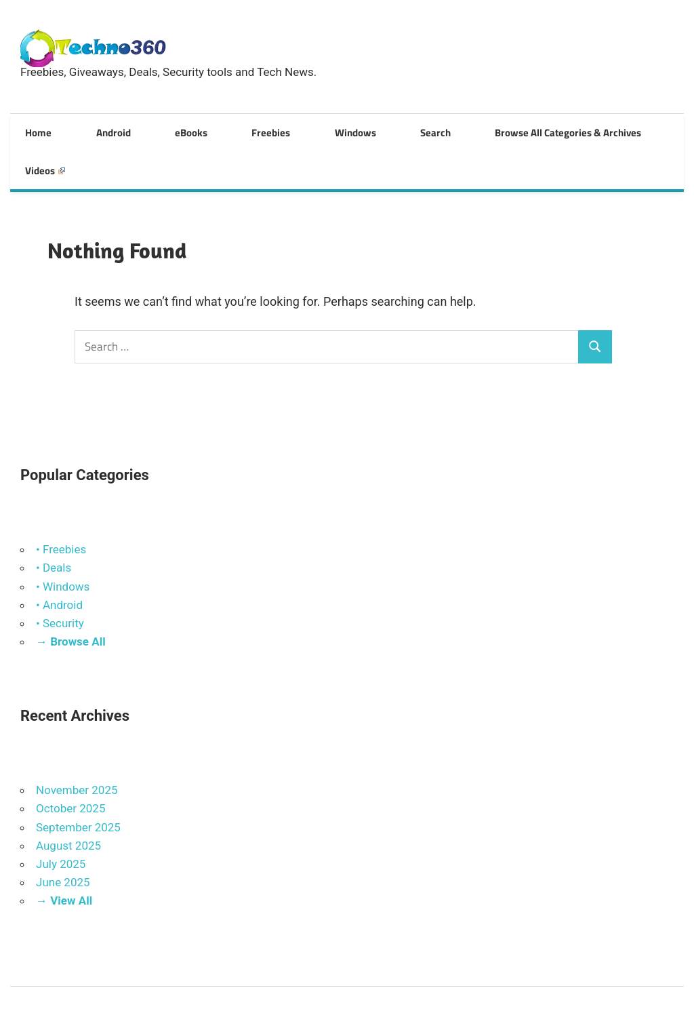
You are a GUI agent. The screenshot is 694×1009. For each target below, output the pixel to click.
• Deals (53, 525)
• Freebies (61, 507)
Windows (292, 130)
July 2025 (60, 822)
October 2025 (70, 766)
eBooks (156, 130)
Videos (601, 130)
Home (31, 130)
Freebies (222, 130)
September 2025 (78, 784)
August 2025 (68, 803)
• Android (59, 563)
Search (359, 130)
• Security (60, 581)
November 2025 (77, 748)
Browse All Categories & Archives (477, 130)
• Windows (62, 544)
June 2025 (63, 840)
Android (92, 130)
